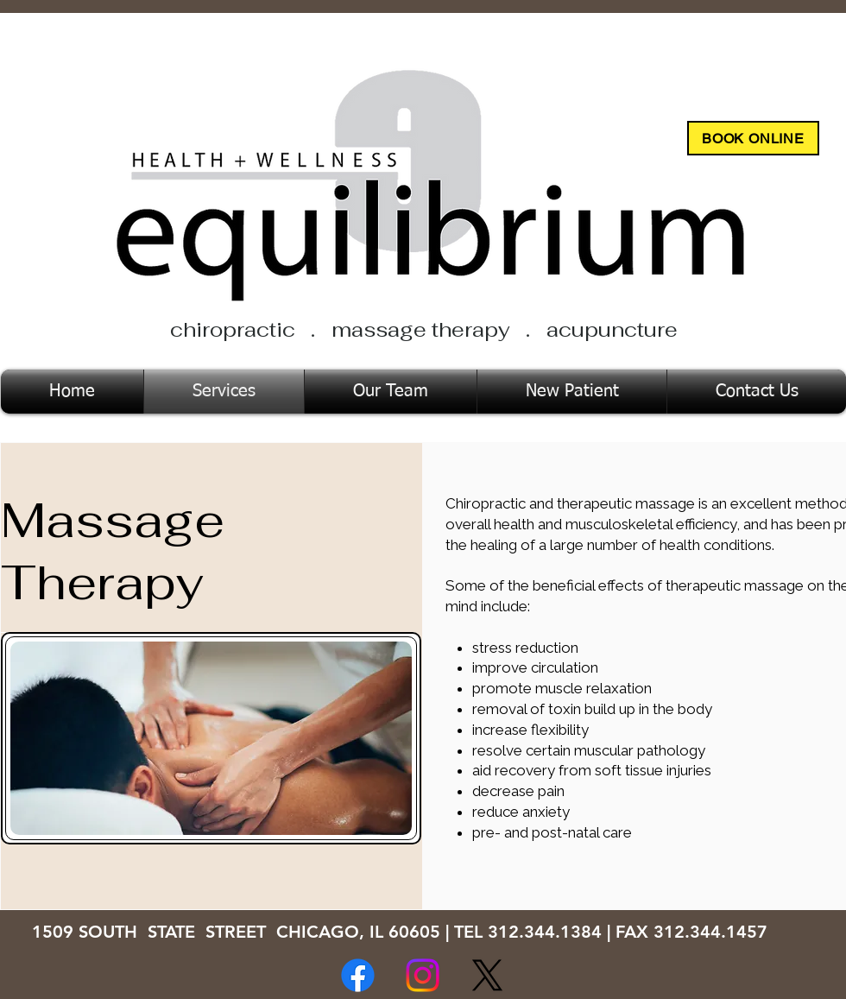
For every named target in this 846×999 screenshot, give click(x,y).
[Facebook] (358, 975)
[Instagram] (423, 975)
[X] (487, 975)
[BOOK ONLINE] (753, 138)
